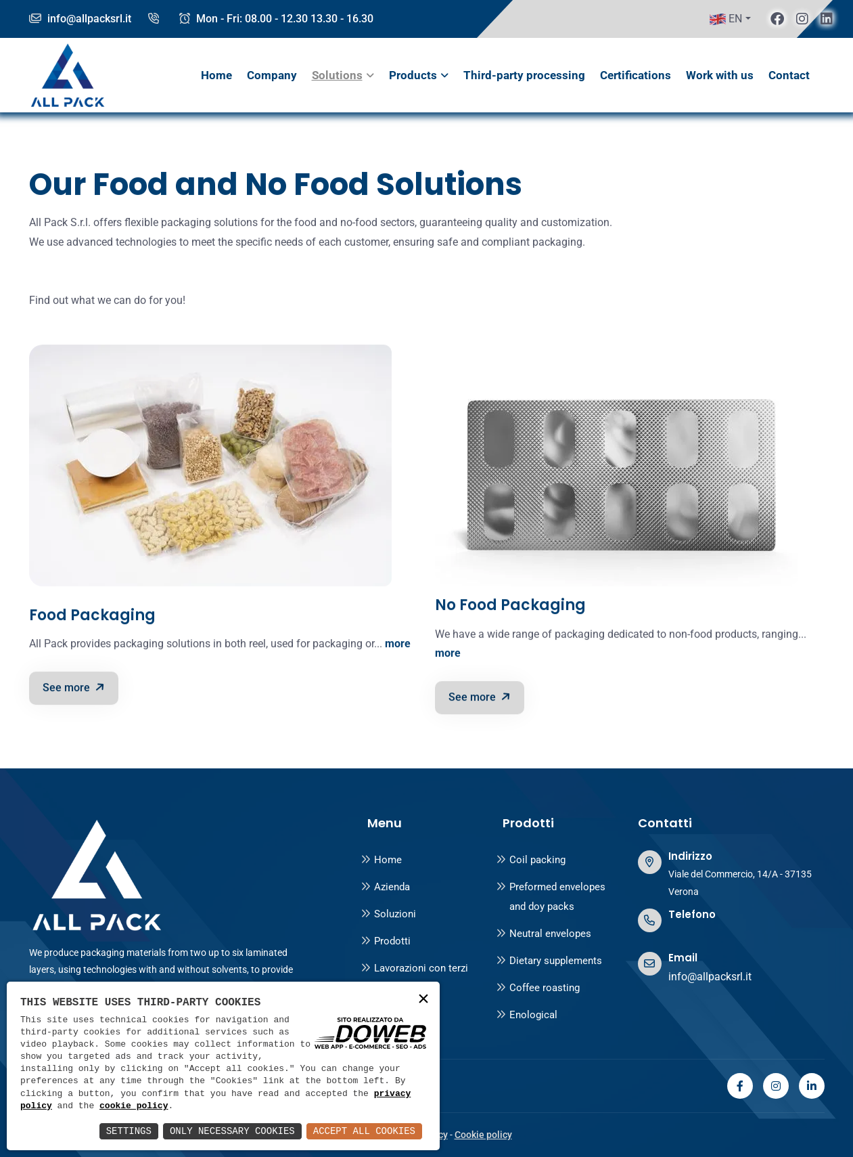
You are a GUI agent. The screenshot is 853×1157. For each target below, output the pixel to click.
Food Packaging (92, 617)
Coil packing (531, 860)
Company (272, 75)
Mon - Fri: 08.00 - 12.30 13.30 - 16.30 (276, 18)
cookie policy (133, 1106)
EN (726, 19)
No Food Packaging (510, 607)
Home (216, 75)
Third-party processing (524, 75)
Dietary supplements (549, 961)
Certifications (635, 75)
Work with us (720, 75)
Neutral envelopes (543, 933)
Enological (526, 1015)
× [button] (423, 999)
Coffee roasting (538, 988)
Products (413, 75)
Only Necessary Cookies (232, 1131)
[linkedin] (827, 19)
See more (75, 689)
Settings (129, 1131)
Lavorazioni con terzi (414, 968)
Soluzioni (388, 914)
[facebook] (777, 19)
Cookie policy (483, 1134)
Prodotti (386, 941)
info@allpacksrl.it (80, 18)
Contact (789, 75)
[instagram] (802, 19)
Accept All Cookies (364, 1131)
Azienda (385, 887)
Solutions (337, 75)
